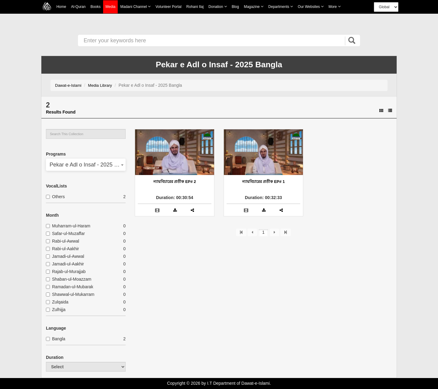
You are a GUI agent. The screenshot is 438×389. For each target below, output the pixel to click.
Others (55, 196)
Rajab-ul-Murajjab (66, 271)
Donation (217, 6)
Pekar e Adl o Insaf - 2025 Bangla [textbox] (86, 165)
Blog (235, 7)
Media (110, 6)
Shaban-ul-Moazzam (68, 279)
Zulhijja (55, 309)
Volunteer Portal (168, 7)
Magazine (253, 6)
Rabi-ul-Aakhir (62, 248)
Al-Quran (78, 7)
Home (61, 7)
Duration (55, 357)
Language (56, 328)
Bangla (55, 338)
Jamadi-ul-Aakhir (65, 263)
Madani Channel (135, 6)
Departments (280, 6)
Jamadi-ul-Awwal (65, 256)
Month (52, 215)
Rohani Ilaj (195, 7)
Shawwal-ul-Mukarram (70, 294)
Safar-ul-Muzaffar (65, 233)
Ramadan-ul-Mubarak (69, 286)
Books (95, 7)
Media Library (100, 85)
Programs (56, 154)
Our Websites (311, 6)
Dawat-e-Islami (68, 85)
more (334, 6)
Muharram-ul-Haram (68, 225)
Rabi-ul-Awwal (62, 241)
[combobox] (86, 165)
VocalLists (56, 186)
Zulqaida (57, 302)
